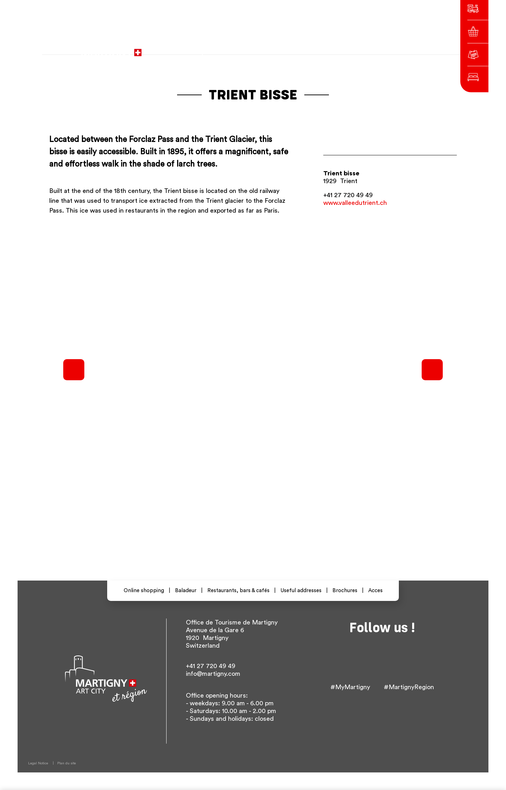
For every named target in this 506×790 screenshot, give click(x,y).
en (359, 49)
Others (380, 49)
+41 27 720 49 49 (348, 195)
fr (334, 49)
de (347, 49)
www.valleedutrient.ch (355, 203)
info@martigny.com (213, 674)
